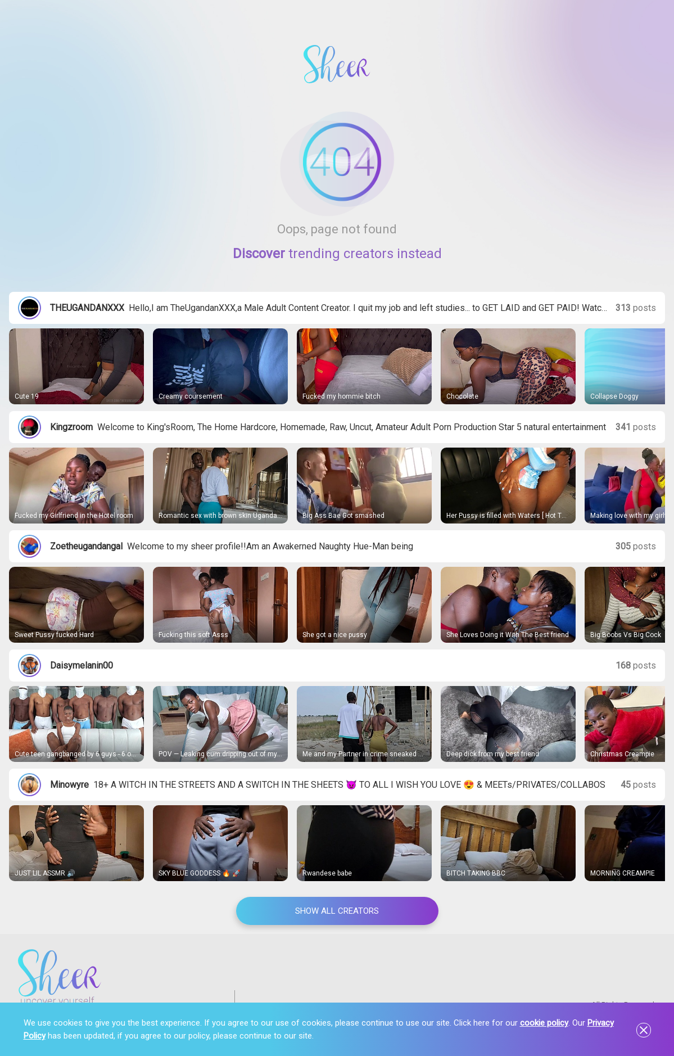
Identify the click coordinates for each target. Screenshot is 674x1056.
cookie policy (544, 1023)
